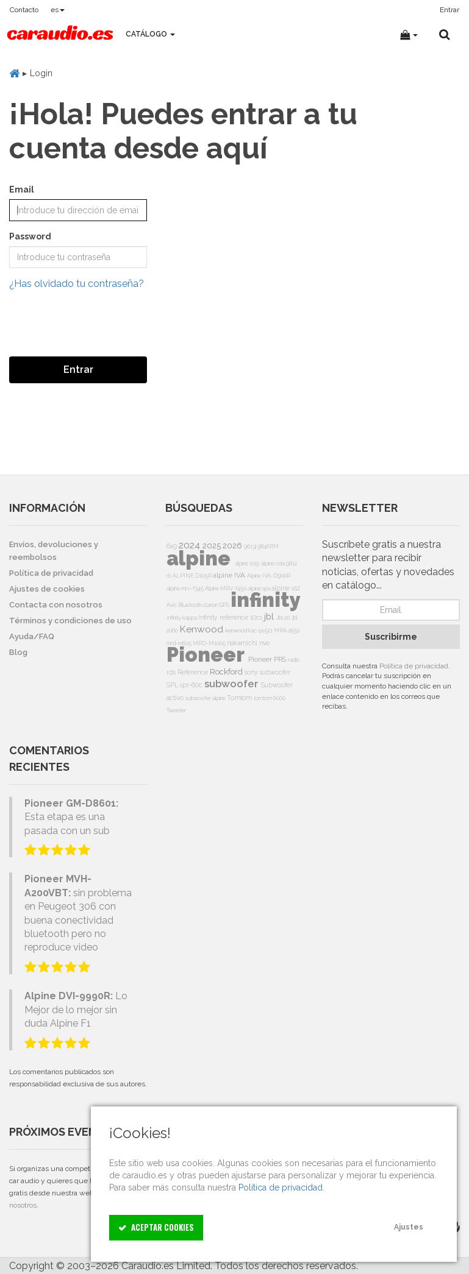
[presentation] (102, 323)
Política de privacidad (413, 666)
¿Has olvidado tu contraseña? (76, 283)
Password (30, 236)
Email (21, 189)
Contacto (24, 9)
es (58, 9)
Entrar (78, 369)
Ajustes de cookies (47, 588)
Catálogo (150, 34)
